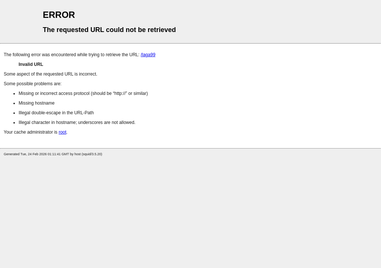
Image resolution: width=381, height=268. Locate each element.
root (63, 132)
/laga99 (148, 54)
